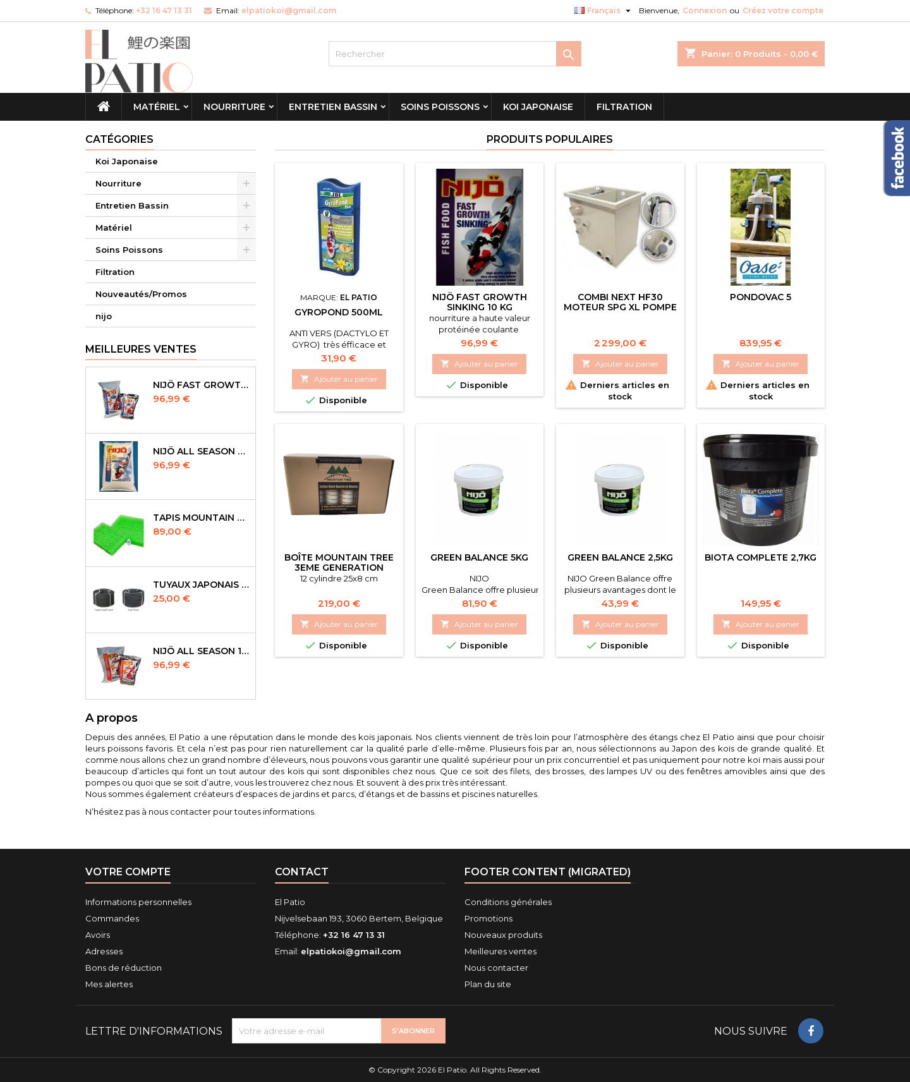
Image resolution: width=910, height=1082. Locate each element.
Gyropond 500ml (338, 312)
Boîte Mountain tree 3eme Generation (339, 562)
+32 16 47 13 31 (164, 10)
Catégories (119, 139)
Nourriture (234, 106)
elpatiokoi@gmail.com (288, 10)
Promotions (488, 918)
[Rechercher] (455, 53)
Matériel (156, 106)
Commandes (112, 918)
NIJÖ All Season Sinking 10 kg (201, 451)
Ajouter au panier (339, 379)
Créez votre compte (783, 10)
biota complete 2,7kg (760, 557)
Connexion (704, 10)
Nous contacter (496, 968)
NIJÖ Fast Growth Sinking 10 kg (479, 302)
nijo (103, 316)
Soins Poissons (440, 106)
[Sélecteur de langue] (604, 10)
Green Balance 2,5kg (620, 557)
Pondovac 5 (760, 297)
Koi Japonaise (538, 106)
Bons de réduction (123, 968)
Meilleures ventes (500, 951)
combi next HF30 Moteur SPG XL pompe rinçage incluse (620, 307)
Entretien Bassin (333, 106)
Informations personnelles (138, 902)
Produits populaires (550, 139)
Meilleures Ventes (141, 349)
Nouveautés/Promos (141, 294)
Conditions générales (508, 902)
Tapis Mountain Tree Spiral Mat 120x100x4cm (201, 518)
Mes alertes (109, 984)
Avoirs (97, 935)
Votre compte (128, 872)
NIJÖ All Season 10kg (201, 651)
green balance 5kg (479, 557)
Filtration (624, 106)
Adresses (104, 951)
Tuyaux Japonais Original (201, 585)
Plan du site (487, 984)
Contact (302, 872)
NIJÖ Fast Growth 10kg (201, 385)
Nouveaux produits (503, 935)
